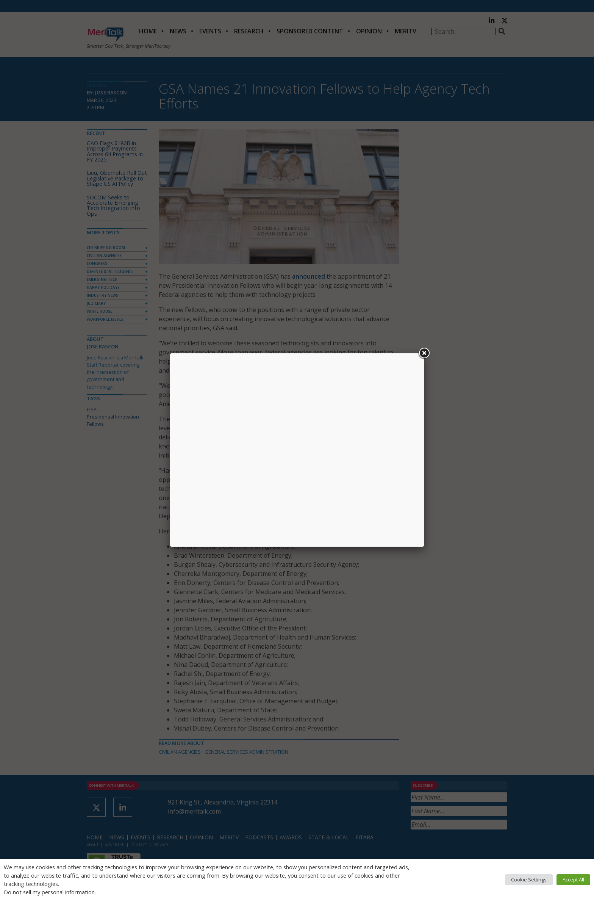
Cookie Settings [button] (529, 879)
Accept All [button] (573, 879)
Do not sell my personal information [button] (49, 892)
